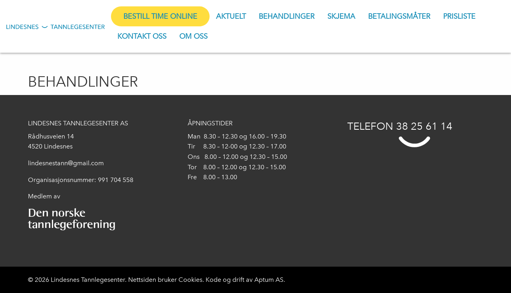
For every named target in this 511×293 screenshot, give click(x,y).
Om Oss (193, 36)
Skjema (341, 16)
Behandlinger (287, 16)
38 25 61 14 (424, 126)
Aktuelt (231, 16)
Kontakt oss (141, 36)
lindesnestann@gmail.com (66, 163)
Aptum (264, 279)
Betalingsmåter (399, 16)
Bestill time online (160, 16)
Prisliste (459, 16)
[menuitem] (160, 16)
